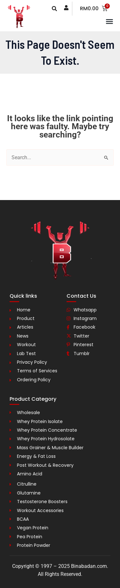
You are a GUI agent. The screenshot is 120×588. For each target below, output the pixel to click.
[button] (109, 21)
